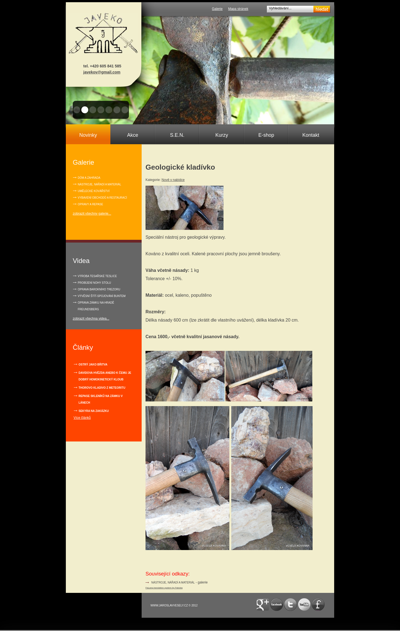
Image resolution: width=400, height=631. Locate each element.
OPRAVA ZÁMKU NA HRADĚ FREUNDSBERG (96, 306)
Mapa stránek (238, 9)
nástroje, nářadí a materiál (173, 582)
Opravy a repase (90, 204)
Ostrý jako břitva (93, 364)
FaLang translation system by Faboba (164, 588)
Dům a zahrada (89, 177)
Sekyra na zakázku (94, 410)
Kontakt (310, 135)
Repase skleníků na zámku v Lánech (101, 399)
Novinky (88, 135)
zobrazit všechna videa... (91, 318)
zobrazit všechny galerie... (92, 213)
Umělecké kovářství (94, 191)
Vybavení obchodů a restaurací (102, 197)
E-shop (266, 135)
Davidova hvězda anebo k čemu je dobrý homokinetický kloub (105, 376)
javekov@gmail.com (101, 72)
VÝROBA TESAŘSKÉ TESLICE (97, 276)
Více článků (82, 418)
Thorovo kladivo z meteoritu (102, 387)
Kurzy (221, 135)
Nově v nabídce (173, 180)
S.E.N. (177, 135)
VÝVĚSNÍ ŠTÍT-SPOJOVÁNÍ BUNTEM (102, 296)
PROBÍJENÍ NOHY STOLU (94, 282)
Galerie (217, 9)
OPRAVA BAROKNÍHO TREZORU (99, 289)
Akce (132, 135)
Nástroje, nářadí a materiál (99, 184)
